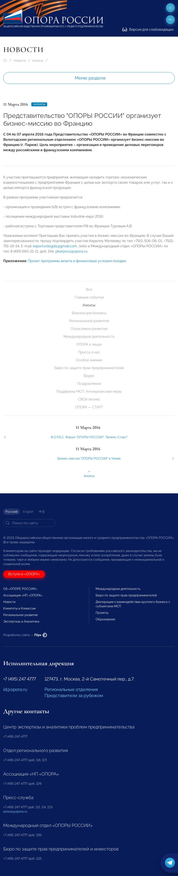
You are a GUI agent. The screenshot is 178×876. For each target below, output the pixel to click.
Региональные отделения (71, 689)
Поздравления (89, 384)
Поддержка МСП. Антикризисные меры (89, 391)
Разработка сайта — (25, 635)
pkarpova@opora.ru (71, 254)
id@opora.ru (15, 689)
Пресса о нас (89, 352)
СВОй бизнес (89, 399)
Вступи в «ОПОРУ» (24, 574)
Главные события (89, 297)
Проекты (102, 613)
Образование (105, 619)
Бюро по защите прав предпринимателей (89, 368)
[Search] (29, 523)
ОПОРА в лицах (89, 344)
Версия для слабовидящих (148, 29)
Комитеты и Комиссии (19, 608)
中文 (42, 511)
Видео (89, 376)
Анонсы (37, 60)
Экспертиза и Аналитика (21, 621)
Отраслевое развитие (89, 329)
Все (89, 289)
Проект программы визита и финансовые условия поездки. (77, 263)
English (28, 511)
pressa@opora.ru (15, 811)
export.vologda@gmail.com (55, 249)
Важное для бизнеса (89, 313)
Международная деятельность (89, 336)
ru (170, 19)
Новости (20, 60)
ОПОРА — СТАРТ (89, 407)
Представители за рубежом (74, 695)
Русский (11, 511)
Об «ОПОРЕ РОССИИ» (20, 589)
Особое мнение (89, 360)
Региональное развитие (89, 321)
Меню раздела (90, 78)
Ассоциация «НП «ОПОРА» (23, 595)
